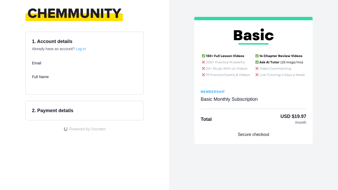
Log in (81, 49)
